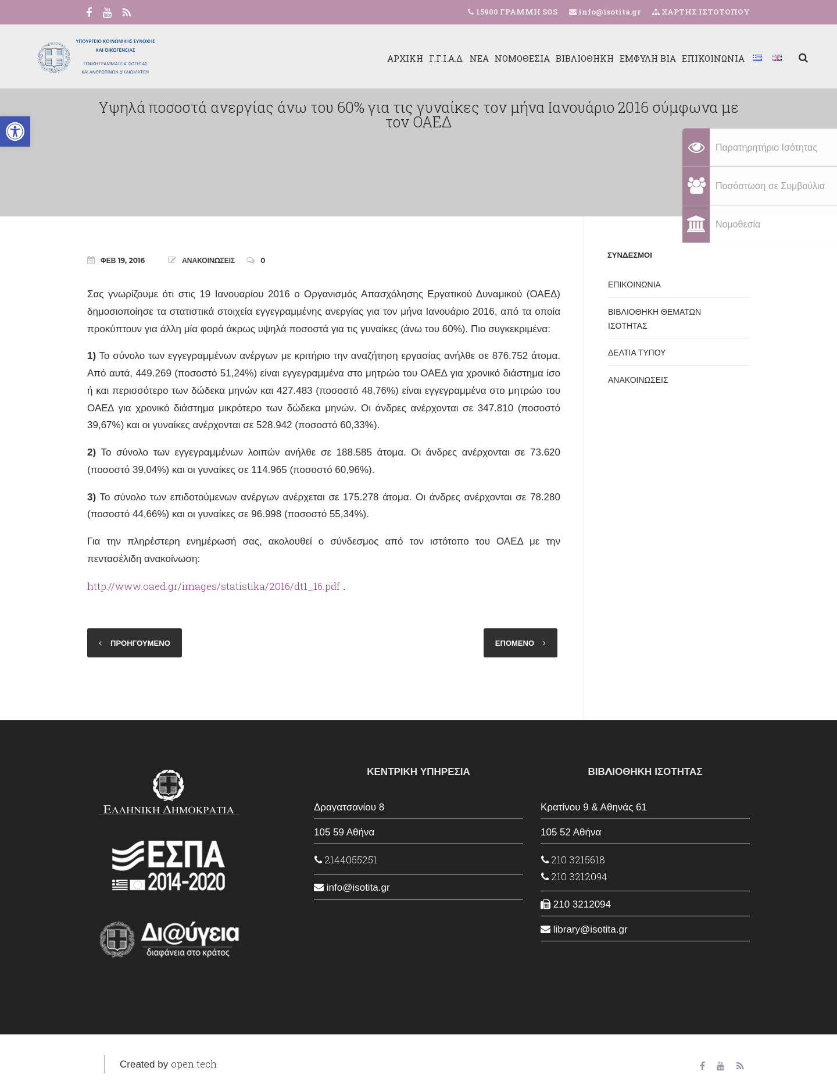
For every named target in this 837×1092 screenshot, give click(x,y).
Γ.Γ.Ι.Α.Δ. (388, 58)
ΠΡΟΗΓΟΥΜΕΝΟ (140, 643)
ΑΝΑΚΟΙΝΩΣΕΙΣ (208, 260)
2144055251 (345, 859)
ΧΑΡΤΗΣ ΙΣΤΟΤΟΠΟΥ (701, 11)
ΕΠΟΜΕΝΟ (514, 643)
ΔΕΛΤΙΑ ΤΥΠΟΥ (637, 352)
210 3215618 (573, 859)
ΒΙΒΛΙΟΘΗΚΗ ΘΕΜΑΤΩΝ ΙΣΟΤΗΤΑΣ (654, 318)
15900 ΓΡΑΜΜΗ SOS (516, 11)
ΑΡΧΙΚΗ (347, 58)
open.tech (194, 1063)
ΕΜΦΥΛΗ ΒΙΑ (589, 58)
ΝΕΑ (421, 58)
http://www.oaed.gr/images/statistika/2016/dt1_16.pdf (213, 586)
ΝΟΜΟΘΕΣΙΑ (464, 58)
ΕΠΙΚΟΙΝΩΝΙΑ (655, 58)
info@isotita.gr (609, 11)
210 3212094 (574, 876)
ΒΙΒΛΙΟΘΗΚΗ (527, 58)
